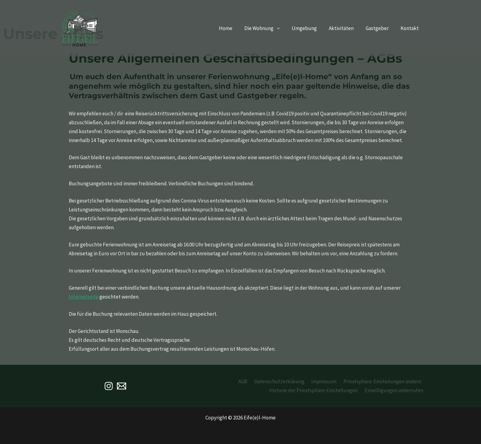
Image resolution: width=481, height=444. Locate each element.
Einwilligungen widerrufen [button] (395, 390)
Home (234, 28)
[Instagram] (108, 386)
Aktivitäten (345, 28)
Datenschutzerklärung (283, 381)
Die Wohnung (266, 28)
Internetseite (84, 296)
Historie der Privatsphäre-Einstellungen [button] (317, 390)
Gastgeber (379, 28)
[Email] (121, 386)
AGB (248, 381)
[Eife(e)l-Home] (79, 27)
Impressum (326, 381)
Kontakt (410, 28)
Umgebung (309, 28)
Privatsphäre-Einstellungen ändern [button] (383, 381)
